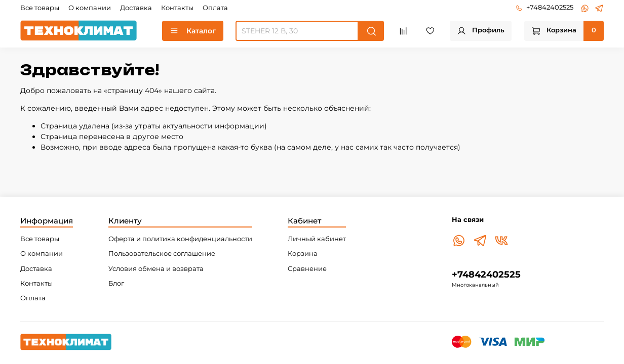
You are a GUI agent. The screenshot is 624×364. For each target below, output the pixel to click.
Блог (116, 283)
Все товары (39, 8)
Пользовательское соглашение (161, 253)
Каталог (193, 30)
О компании (89, 8)
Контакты (177, 8)
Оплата (215, 8)
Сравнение (307, 268)
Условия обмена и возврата (156, 268)
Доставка (136, 8)
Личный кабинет (317, 239)
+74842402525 (544, 7)
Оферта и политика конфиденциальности (180, 239)
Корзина (303, 253)
